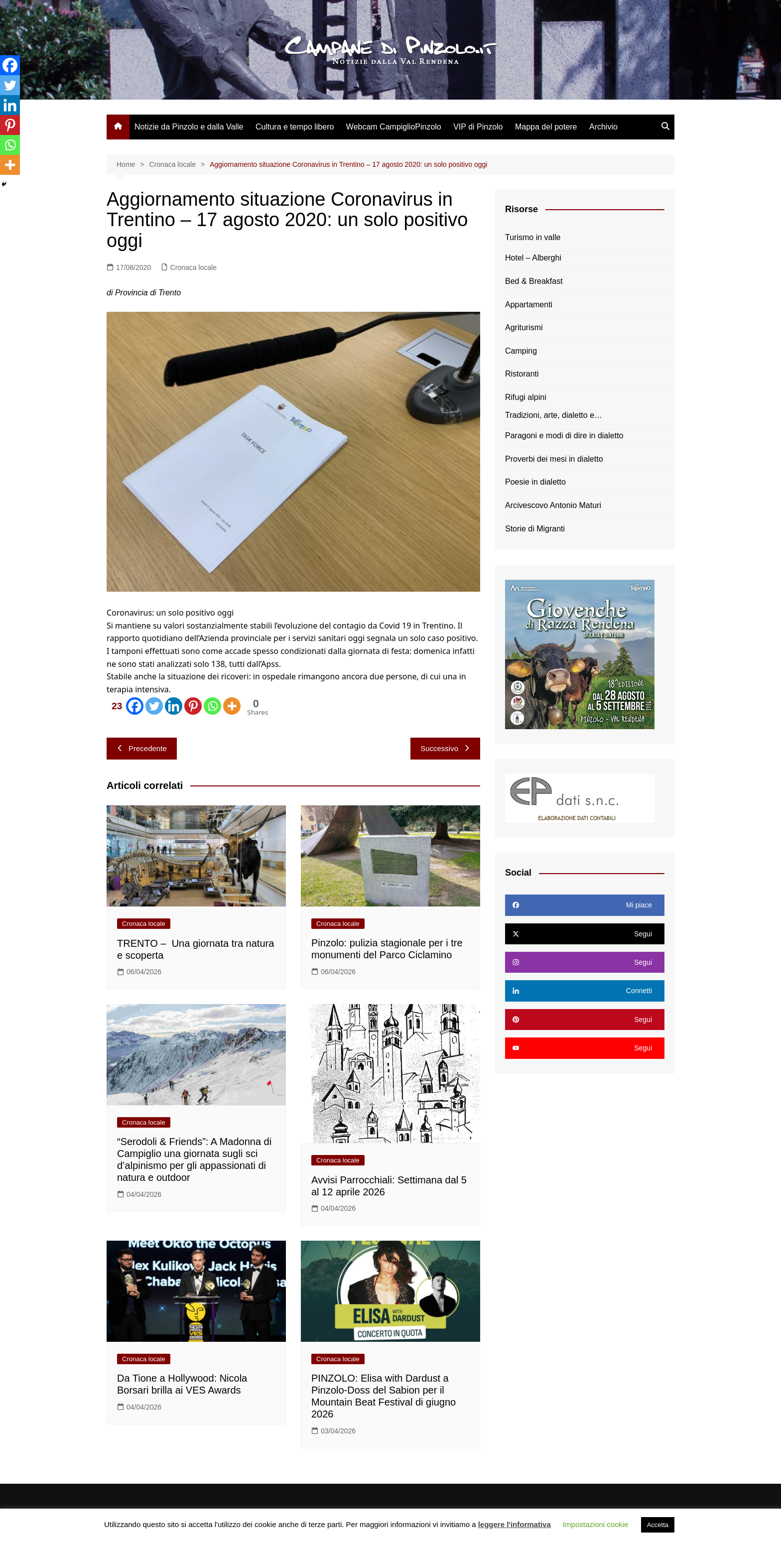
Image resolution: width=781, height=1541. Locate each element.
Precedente (142, 748)
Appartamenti (528, 304)
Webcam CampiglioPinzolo (393, 127)
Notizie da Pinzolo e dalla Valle (189, 127)
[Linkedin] (173, 706)
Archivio (603, 127)
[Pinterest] (193, 706)
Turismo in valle (532, 237)
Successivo (445, 748)
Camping (521, 351)
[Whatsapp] (212, 706)
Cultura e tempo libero (295, 127)
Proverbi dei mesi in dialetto (554, 459)
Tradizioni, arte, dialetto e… (553, 415)
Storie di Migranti (535, 528)
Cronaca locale (193, 267)
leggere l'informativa (514, 1524)
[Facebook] (125, 706)
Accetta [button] (657, 1525)
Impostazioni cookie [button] (596, 1524)
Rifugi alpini (525, 397)
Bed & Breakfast (534, 281)
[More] (232, 706)
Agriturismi (524, 327)
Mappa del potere (546, 127)
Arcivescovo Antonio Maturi (553, 505)
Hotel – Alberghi (533, 258)
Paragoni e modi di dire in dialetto (564, 435)
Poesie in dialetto (535, 482)
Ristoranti (522, 374)
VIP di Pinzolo (478, 127)
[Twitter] (154, 706)
